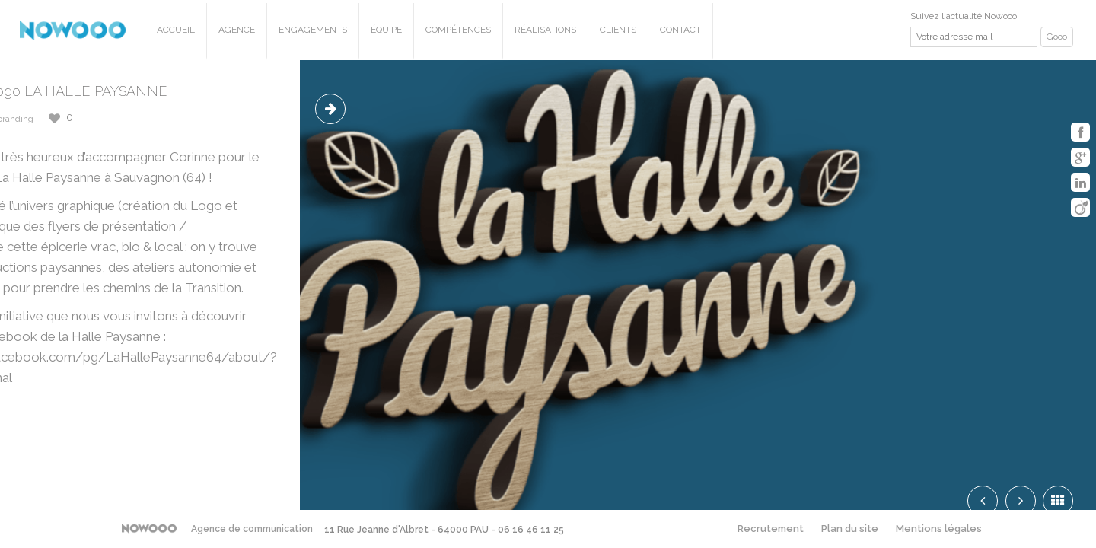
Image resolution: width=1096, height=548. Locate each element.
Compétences (458, 29)
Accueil (176, 29)
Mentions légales (939, 528)
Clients (618, 29)
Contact (680, 29)
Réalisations (545, 29)
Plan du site (849, 528)
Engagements (313, 29)
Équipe (386, 29)
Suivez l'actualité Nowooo (963, 16)
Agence (236, 29)
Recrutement (771, 528)
